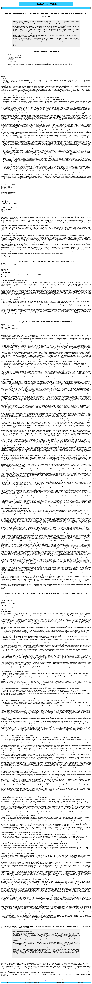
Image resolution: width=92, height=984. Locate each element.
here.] (15, 975)
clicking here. (39, 974)
